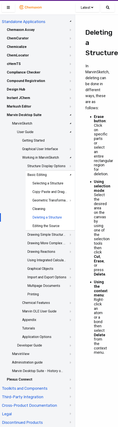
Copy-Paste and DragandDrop (50, 192)
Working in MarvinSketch (40, 157)
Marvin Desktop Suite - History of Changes (38, 371)
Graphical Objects (40, 269)
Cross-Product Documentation (29, 405)
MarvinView (20, 354)
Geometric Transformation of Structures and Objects (50, 200)
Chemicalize (17, 47)
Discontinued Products (22, 422)
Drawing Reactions (41, 252)
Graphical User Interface (40, 149)
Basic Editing (37, 175)
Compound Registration (26, 81)
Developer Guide (29, 345)
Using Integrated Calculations (47, 260)
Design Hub (16, 89)
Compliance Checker (24, 72)
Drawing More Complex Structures (47, 243)
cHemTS (14, 64)
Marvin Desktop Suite (24, 115)
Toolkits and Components (24, 388)
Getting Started (33, 140)
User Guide (25, 132)
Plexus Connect (19, 379)
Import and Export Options (46, 277)
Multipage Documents (43, 286)
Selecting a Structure (47, 183)
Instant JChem (18, 98)
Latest (87, 8)
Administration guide (27, 362)
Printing (33, 294)
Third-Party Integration (22, 397)
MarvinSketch (22, 123)
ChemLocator (18, 55)
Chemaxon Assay (21, 30)
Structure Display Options (46, 166)
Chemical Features (36, 303)
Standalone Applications (23, 21)
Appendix (29, 320)
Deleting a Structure (47, 217)
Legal (7, 414)
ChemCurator (18, 38)
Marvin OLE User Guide (39, 311)
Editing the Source (46, 226)
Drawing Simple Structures (47, 235)
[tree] (37, 221)
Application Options (36, 337)
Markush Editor (19, 106)
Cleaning (38, 209)
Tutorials (28, 328)
